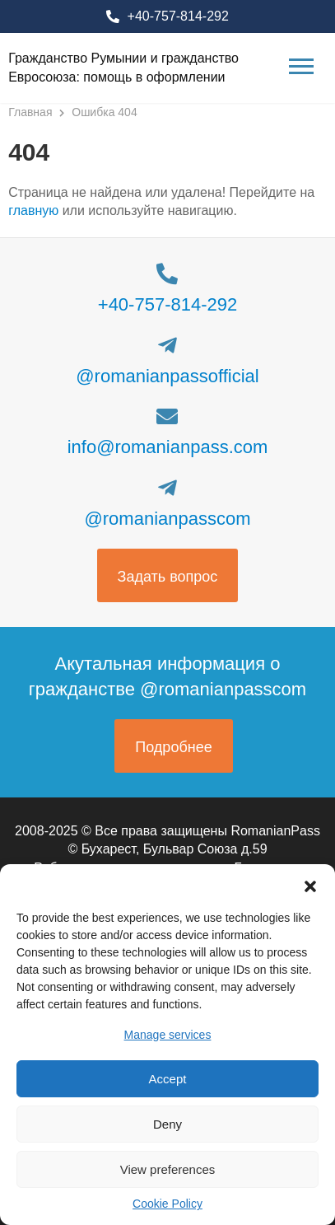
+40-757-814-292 (178, 16)
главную (33, 210)
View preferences (168, 1169)
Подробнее (173, 747)
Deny (167, 1124)
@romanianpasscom (167, 518)
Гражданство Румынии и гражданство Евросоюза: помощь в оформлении (123, 67)
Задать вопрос (168, 576)
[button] (310, 885)
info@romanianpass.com (167, 447)
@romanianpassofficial (167, 376)
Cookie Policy (167, 1203)
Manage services (168, 1034)
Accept (168, 1079)
